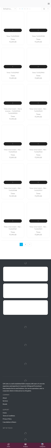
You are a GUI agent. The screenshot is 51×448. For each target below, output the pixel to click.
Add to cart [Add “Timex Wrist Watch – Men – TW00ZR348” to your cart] (13, 182)
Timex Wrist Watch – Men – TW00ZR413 (38, 228)
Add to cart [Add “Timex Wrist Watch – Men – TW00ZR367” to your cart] (13, 221)
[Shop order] (9, 8)
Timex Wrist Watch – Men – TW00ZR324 (38, 151)
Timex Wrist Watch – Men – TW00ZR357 (38, 189)
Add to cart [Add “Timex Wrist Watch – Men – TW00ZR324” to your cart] (38, 143)
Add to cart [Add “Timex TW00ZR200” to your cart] (13, 30)
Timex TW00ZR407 (13, 72)
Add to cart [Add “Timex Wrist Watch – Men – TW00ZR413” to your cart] (38, 221)
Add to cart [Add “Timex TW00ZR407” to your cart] (13, 66)
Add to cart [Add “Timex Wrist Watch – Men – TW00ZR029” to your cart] (38, 103)
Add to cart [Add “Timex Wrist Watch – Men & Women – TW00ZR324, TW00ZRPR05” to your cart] (13, 103)
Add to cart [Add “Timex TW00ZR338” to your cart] (38, 30)
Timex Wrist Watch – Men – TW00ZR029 (38, 110)
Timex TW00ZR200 (12, 36)
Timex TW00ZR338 (38, 36)
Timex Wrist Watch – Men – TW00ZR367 (13, 228)
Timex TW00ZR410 (38, 72)
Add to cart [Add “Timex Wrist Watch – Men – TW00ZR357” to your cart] (38, 182)
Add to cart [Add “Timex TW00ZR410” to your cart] (38, 66)
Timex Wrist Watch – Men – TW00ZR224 (13, 151)
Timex (13, 39)
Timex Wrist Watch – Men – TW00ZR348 (13, 189)
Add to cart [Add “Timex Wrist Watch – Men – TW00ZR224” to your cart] (13, 143)
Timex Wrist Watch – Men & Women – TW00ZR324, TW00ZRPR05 (13, 111)
